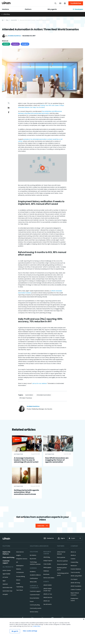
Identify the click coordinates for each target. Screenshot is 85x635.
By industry (33, 555)
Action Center (7, 570)
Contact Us (49, 538)
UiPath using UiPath (76, 576)
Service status (34, 612)
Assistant (5, 584)
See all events (47, 604)
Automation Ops (7, 591)
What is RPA (33, 582)
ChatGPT (6, 44)
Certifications (34, 578)
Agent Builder (6, 574)
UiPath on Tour (47, 594)
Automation (29, 395)
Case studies (47, 564)
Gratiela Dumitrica (14, 36)
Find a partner (61, 557)
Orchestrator (20, 572)
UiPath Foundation (76, 586)
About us (73, 552)
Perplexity (15, 44)
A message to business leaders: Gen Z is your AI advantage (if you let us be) (26, 460)
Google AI (25, 44)
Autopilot (5, 594)
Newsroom (74, 565)
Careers (73, 559)
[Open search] (55, 3)
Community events (35, 608)
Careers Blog (74, 562)
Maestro (18, 569)
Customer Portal (34, 594)
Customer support (35, 591)
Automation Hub (7, 587)
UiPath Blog (46, 557)
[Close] (83, 624)
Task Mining (19, 587)
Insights (18, 555)
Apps (4, 581)
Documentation (34, 598)
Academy (33, 571)
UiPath (46, 601)
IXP (17, 562)
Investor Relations (76, 569)
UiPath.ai (73, 555)
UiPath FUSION (47, 585)
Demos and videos (48, 578)
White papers (47, 567)
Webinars (46, 571)
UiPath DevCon (47, 597)
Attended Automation (44, 395)
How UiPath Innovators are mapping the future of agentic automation (56, 460)
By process (33, 558)
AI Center (5, 577)
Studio (18, 583)
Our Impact (74, 579)
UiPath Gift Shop (75, 583)
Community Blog (35, 605)
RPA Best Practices (26, 398)
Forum (32, 601)
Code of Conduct (76, 589)
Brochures (46, 574)
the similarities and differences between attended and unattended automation (40, 112)
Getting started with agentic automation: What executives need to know (26, 492)
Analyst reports (47, 560)
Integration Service (21, 559)
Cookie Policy (36, 631)
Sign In (61, 538)
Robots (18, 580)
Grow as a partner (62, 564)
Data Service (20, 552)
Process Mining (20, 576)
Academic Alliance (35, 575)
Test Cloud (19, 590)
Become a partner (62, 561)
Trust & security (75, 572)
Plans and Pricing (8, 557)
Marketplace (19, 565)
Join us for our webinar (39, 383)
